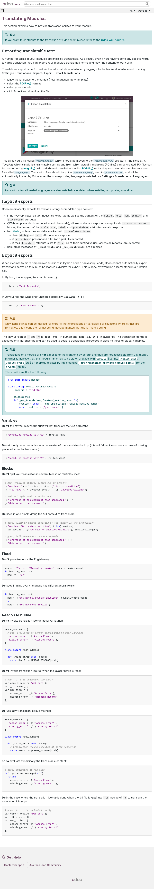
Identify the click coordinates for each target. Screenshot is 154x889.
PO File (24, 83)
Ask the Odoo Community (45, 865)
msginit (28, 168)
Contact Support (14, 865)
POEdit (86, 168)
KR (131, 10)
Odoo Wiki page (111, 40)
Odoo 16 (143, 10)
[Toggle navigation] (2, 10)
